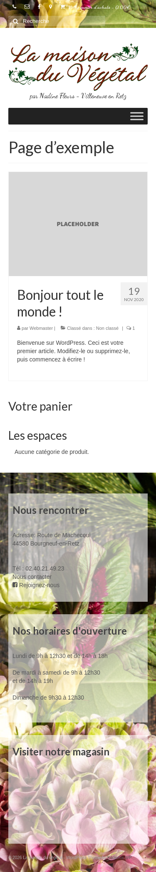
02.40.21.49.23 (44, 568)
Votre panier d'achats (95, 7)
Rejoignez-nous (35, 585)
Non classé (107, 328)
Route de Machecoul (62, 535)
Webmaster (41, 328)
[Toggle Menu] (137, 116)
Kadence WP (119, 857)
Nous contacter (32, 576)
